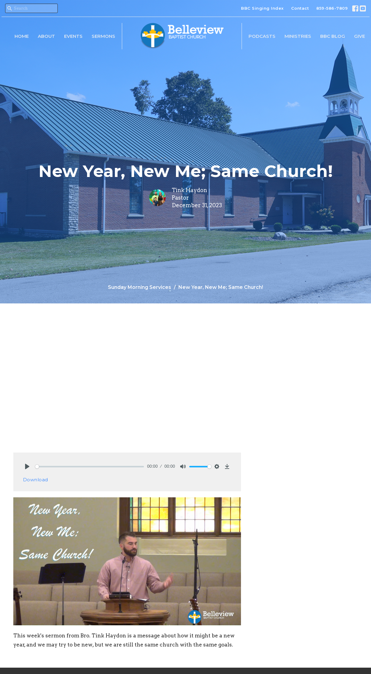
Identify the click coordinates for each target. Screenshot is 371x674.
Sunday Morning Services (139, 287)
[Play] (27, 466)
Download (35, 480)
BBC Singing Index (262, 8)
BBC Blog (332, 36)
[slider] (89, 467)
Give (359, 36)
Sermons (103, 36)
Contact (300, 8)
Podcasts (262, 36)
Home (22, 36)
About (46, 36)
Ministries (298, 36)
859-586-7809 (332, 8)
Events (73, 36)
